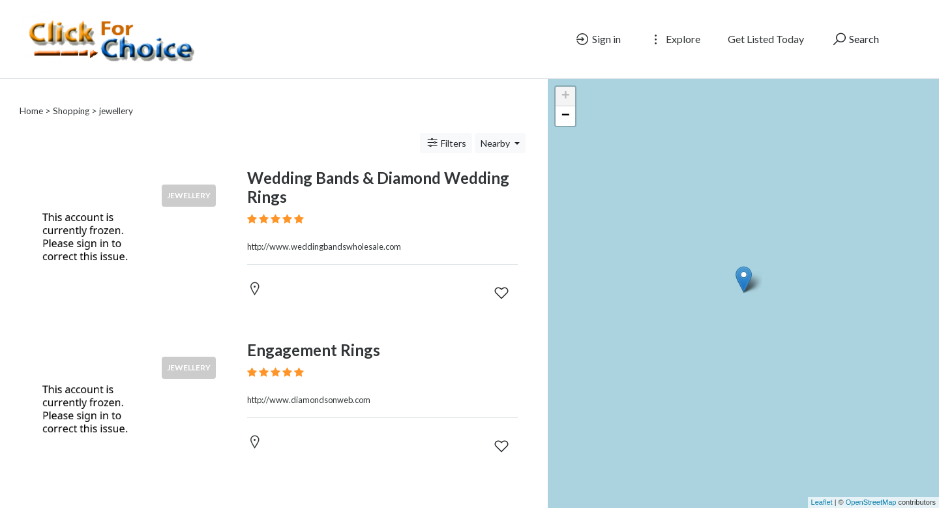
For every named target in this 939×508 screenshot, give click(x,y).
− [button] (565, 116)
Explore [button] (674, 39)
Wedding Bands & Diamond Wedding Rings (378, 187)
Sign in (597, 39)
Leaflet (822, 502)
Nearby (496, 143)
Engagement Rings (313, 349)
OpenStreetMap (871, 502)
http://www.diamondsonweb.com (308, 400)
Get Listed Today (766, 39)
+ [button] (565, 96)
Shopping (71, 111)
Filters (446, 142)
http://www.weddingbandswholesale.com (324, 246)
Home (31, 111)
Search (855, 39)
